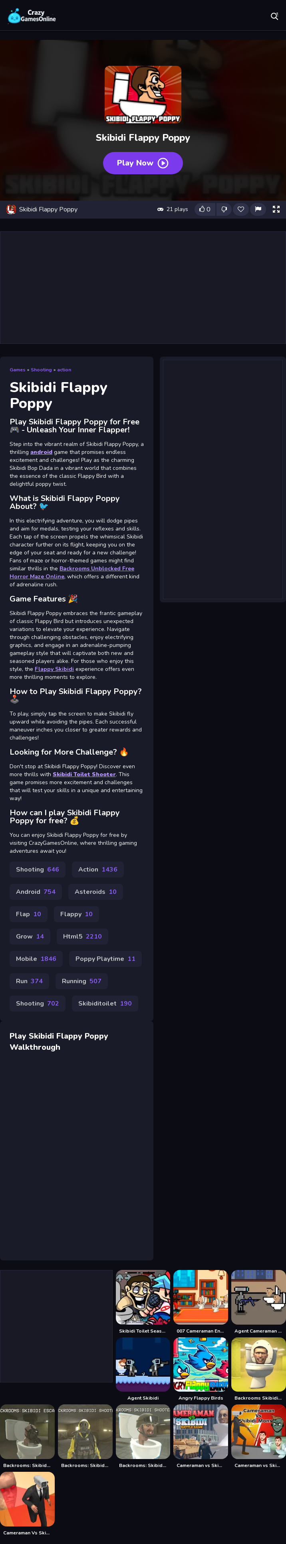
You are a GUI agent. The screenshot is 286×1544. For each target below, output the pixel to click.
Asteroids (96, 892)
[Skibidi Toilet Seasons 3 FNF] (143, 1302)
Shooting (41, 370)
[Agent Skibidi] (143, 1369)
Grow (30, 936)
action (64, 370)
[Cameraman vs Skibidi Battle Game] (200, 1436)
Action (97, 869)
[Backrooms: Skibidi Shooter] (85, 1436)
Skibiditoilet (105, 1003)
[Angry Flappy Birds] (200, 1369)
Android (36, 892)
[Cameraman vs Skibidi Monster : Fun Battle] (258, 1436)
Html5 (82, 936)
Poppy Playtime (105, 959)
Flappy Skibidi (54, 669)
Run (29, 981)
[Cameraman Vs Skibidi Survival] (27, 1504)
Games (18, 370)
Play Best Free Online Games (32, 16)
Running (81, 981)
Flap (28, 914)
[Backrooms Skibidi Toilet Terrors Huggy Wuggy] (258, 1369)
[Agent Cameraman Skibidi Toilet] (258, 1302)
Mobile (36, 959)
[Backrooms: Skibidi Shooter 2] (143, 1436)
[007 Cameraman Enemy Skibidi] (200, 1302)
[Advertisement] (143, 287)
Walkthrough (35, 1047)
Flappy (76, 914)
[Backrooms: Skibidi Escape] (27, 1436)
